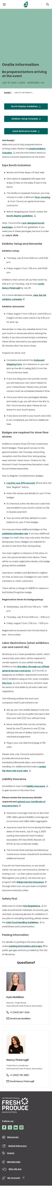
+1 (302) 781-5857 (19, 1075)
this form (7, 683)
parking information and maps (25, 946)
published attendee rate (15, 533)
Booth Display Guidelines (24, 106)
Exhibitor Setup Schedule (25, 118)
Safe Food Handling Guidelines (22, 922)
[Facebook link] (4, 1127)
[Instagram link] (21, 1127)
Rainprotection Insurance (30, 882)
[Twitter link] (10, 1127)
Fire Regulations (31, 905)
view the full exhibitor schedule (24, 297)
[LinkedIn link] (16, 1127)
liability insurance (35, 786)
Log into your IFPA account (21, 483)
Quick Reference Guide (24, 131)
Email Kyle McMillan (20, 1018)
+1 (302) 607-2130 (19, 1012)
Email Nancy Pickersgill (22, 1081)
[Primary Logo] (26, 4)
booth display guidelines (20, 215)
